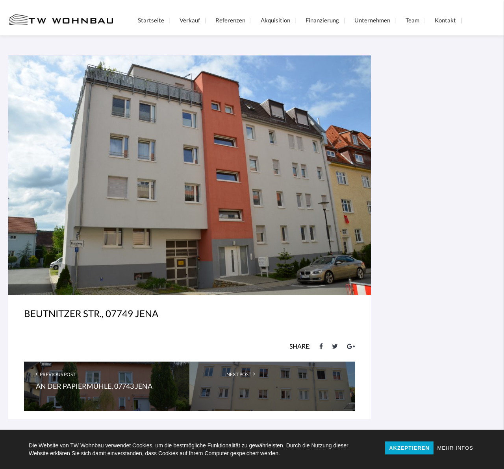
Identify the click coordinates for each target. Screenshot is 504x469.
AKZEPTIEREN (409, 448)
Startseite (151, 20)
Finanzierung (322, 20)
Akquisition (275, 20)
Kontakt (445, 20)
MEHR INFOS (455, 448)
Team (412, 20)
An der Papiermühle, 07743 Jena (94, 386)
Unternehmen (372, 20)
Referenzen (230, 20)
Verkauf (190, 20)
